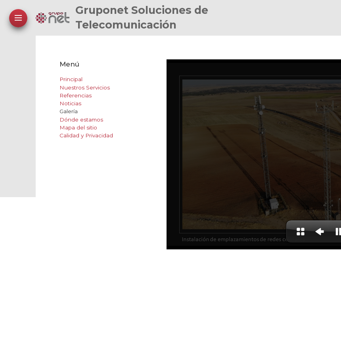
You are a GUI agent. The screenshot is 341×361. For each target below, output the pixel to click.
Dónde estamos (81, 119)
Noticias (70, 103)
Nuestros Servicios (84, 87)
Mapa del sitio (78, 127)
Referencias (75, 95)
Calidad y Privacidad (86, 135)
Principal (70, 79)
